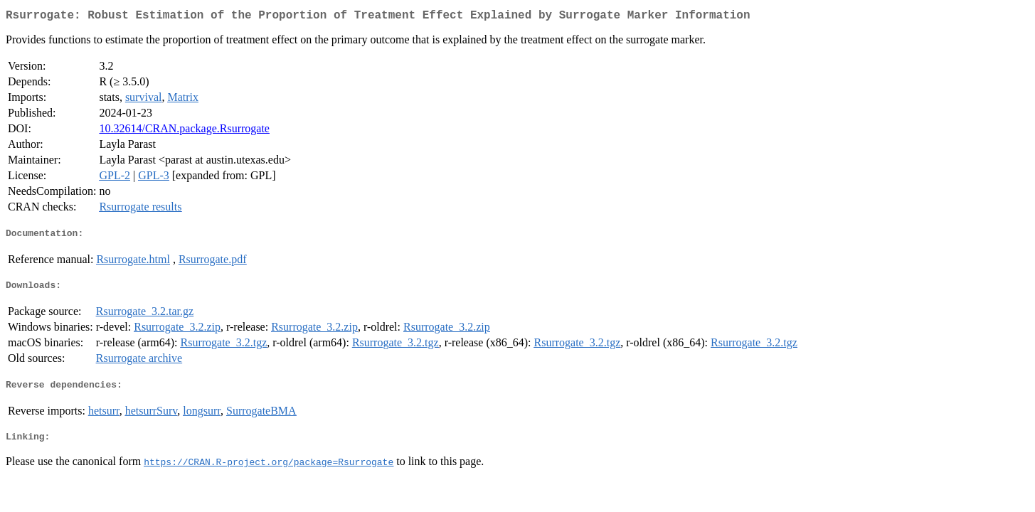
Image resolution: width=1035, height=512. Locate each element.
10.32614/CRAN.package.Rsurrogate (184, 131)
